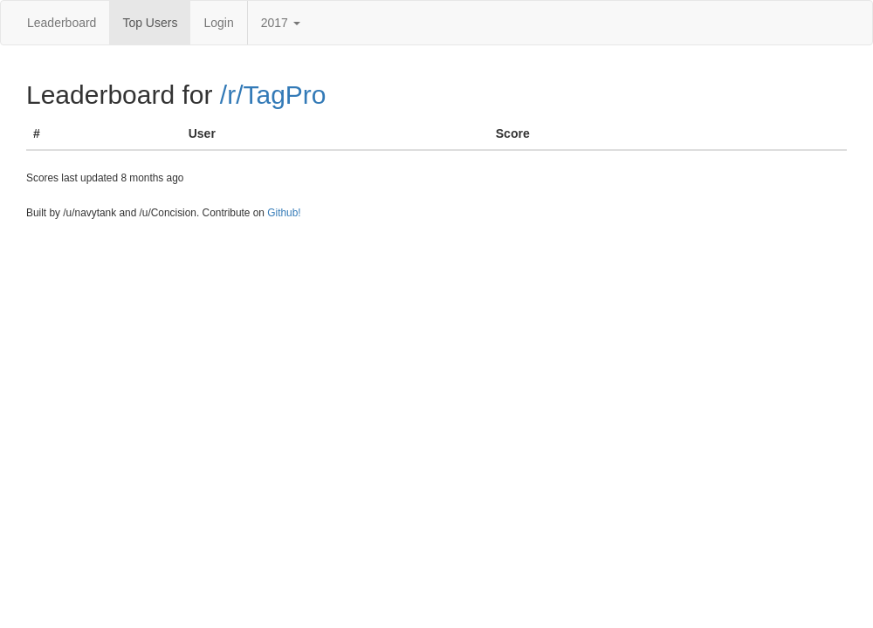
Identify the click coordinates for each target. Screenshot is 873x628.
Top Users (149, 23)
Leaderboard (61, 23)
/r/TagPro (273, 94)
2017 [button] (280, 23)
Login (218, 23)
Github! (283, 213)
